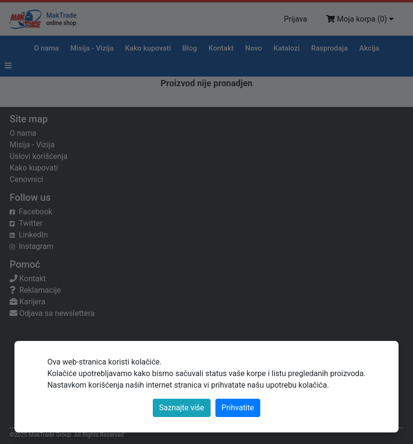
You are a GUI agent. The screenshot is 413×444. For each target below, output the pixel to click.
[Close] (237, 408)
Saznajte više (181, 407)
